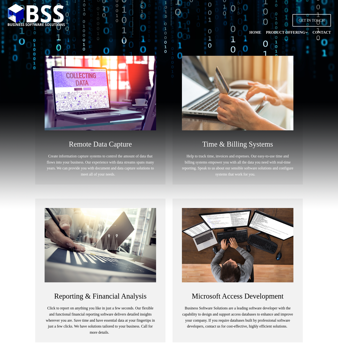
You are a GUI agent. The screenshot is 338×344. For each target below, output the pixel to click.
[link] (284, 32)
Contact (321, 32)
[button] (311, 20)
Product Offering (285, 32)
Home (255, 32)
